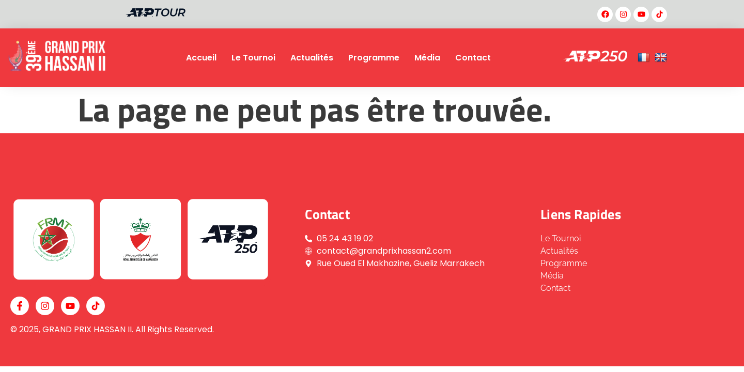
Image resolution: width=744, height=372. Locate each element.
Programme (373, 58)
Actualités (311, 58)
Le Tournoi (253, 58)
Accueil (201, 58)
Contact (473, 58)
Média (427, 58)
